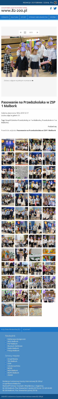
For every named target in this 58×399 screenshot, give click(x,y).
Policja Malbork (13, 350)
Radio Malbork (13, 348)
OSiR (9, 363)
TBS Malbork (12, 361)
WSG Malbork (13, 341)
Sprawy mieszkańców (38, 17)
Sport (23, 17)
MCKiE (10, 368)
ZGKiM (10, 375)
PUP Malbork (13, 344)
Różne (53, 17)
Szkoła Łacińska (14, 366)
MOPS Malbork (13, 373)
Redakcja (27, 2)
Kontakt (26, 329)
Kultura (14, 17)
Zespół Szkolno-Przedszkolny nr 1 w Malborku (23, 120)
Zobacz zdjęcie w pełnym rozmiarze (18, 80)
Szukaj (46, 2)
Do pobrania (37, 2)
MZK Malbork (13, 370)
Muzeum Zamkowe (15, 346)
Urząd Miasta (13, 359)
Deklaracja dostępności (17, 339)
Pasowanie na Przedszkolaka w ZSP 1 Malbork (36, 130)
